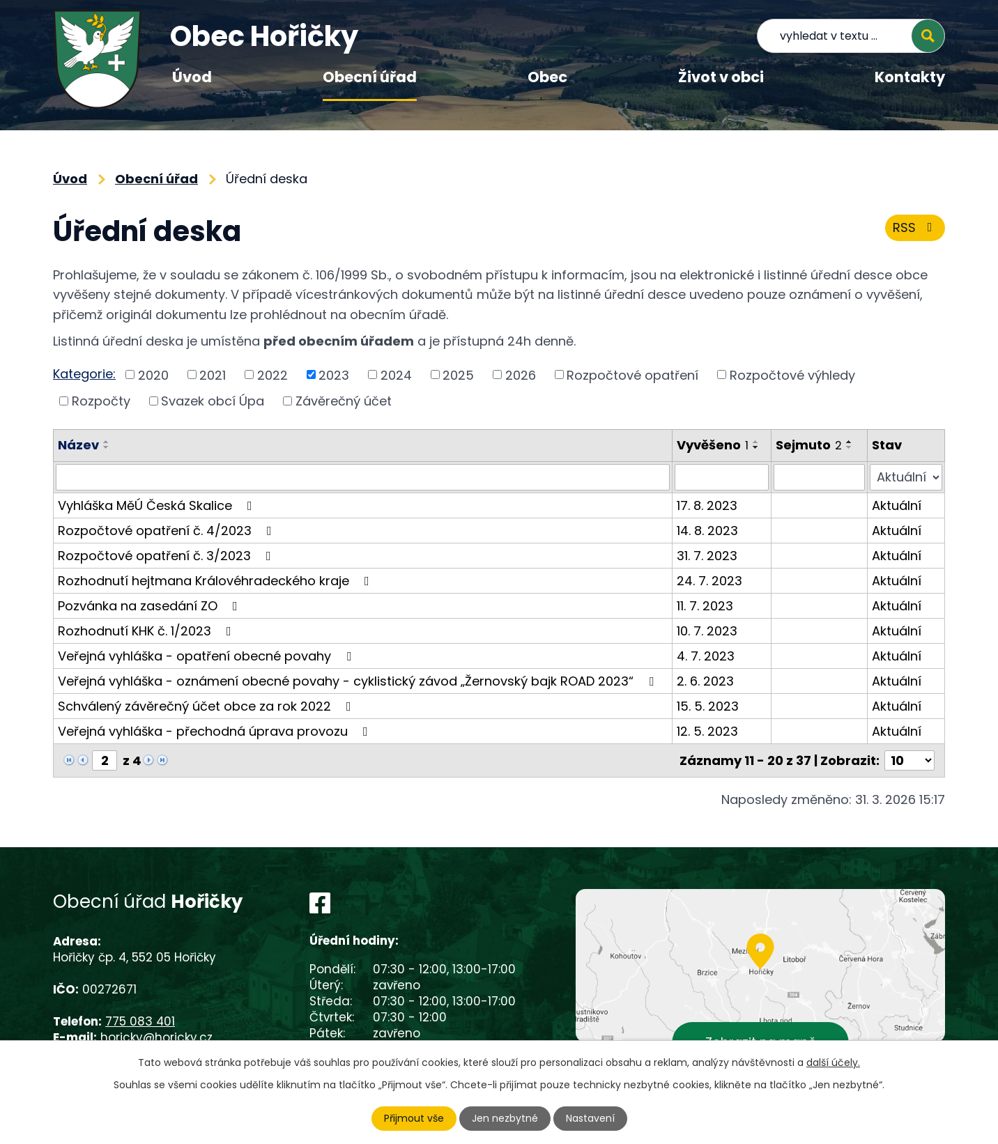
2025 (458, 374)
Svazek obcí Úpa (212, 401)
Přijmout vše (414, 1118)
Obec (547, 77)
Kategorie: (84, 373)
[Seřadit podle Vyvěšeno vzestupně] (756, 442)
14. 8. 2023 (707, 530)
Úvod (192, 77)
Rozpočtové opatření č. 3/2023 (167, 555)
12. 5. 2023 (707, 731)
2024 (396, 374)
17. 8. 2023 (707, 505)
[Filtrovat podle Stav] (906, 477)
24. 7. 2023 (709, 580)
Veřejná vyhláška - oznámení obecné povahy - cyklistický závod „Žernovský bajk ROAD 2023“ (358, 681)
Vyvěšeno (712, 445)
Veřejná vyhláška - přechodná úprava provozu (216, 731)
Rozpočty (101, 401)
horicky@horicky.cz (156, 1037)
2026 (520, 374)
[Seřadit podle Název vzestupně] (106, 442)
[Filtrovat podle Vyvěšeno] (722, 477)
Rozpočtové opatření (632, 374)
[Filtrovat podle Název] (363, 477)
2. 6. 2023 (705, 681)
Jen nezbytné (505, 1118)
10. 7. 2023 (707, 631)
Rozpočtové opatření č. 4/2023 (167, 530)
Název (78, 445)
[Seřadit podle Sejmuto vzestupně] (849, 442)
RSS (915, 227)
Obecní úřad (370, 77)
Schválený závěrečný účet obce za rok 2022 (207, 706)
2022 (272, 374)
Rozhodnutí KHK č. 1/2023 (147, 631)
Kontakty (910, 77)
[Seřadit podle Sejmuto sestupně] (849, 447)
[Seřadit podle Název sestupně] (106, 447)
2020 (153, 374)
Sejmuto (809, 445)
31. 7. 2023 (707, 555)
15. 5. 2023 (708, 706)
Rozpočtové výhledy (792, 374)
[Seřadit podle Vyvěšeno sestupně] (756, 447)
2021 (212, 374)
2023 (333, 374)
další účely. (833, 1062)
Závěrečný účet (343, 401)
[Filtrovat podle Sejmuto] (819, 477)
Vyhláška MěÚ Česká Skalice (158, 505)
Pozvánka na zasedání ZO (150, 605)
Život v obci (721, 77)
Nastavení (590, 1118)
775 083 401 (140, 1021)
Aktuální (896, 505)
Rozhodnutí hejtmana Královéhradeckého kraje (216, 580)
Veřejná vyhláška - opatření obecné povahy (207, 656)
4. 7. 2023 (706, 656)
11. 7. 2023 (705, 605)
